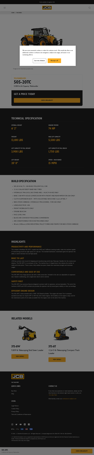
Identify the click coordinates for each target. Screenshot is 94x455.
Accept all (54, 60)
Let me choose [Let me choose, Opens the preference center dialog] (39, 60)
